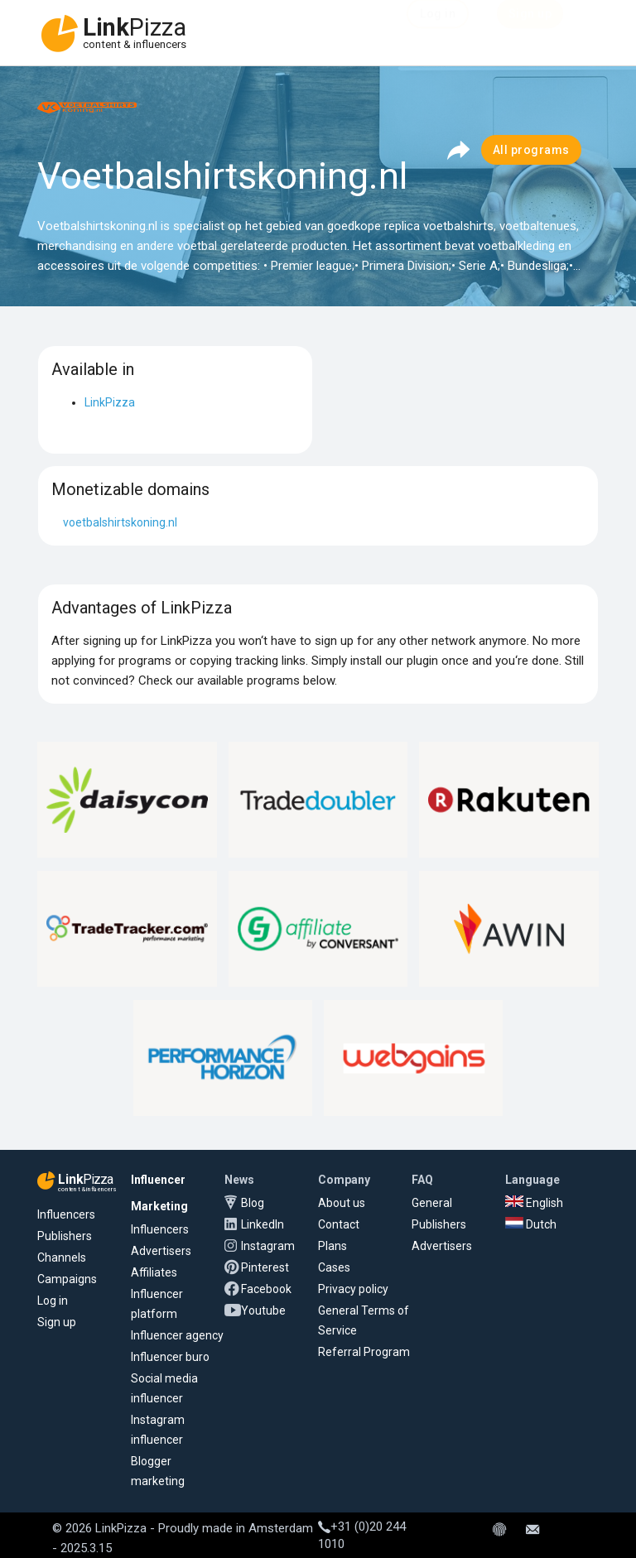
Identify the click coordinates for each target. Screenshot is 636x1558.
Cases (334, 1267)
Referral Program (364, 1351)
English (534, 1202)
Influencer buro (170, 1356)
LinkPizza (109, 402)
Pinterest (265, 1267)
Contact (338, 1224)
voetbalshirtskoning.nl (120, 522)
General (432, 1202)
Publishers (64, 1236)
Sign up (56, 1322)
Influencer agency (177, 1335)
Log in (52, 1300)
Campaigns (67, 1279)
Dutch (530, 1224)
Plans (332, 1246)
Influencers (66, 1214)
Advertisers (161, 1250)
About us (341, 1202)
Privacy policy (353, 1289)
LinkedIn (262, 1224)
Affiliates (154, 1272)
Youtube (263, 1310)
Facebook (266, 1289)
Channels (61, 1257)
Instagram (268, 1246)
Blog (252, 1202)
